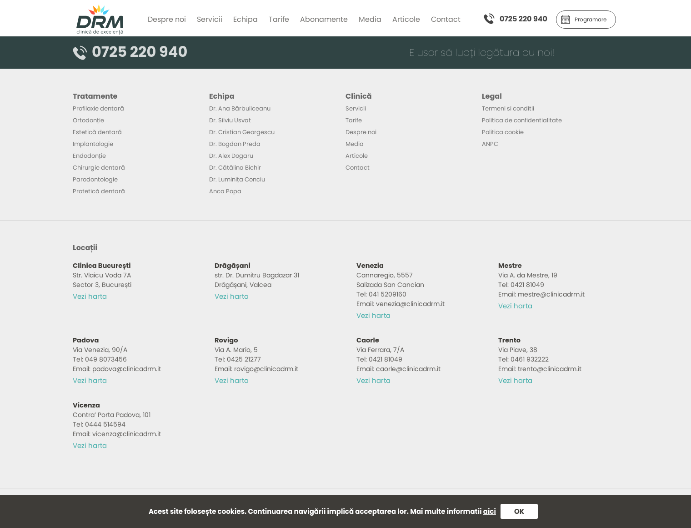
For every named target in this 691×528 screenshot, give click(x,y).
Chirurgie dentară (99, 167)
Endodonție (89, 155)
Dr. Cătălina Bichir (235, 167)
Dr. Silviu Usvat (230, 120)
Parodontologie (95, 179)
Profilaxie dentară (98, 108)
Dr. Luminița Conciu (237, 179)
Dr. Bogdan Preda (234, 144)
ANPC (490, 144)
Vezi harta (90, 296)
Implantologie (93, 144)
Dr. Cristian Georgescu (242, 132)
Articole (406, 19)
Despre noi (167, 19)
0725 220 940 (523, 19)
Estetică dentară (97, 132)
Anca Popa (225, 191)
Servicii (209, 19)
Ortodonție (88, 120)
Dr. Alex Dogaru (231, 155)
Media (370, 19)
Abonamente (324, 19)
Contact (446, 19)
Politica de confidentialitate (522, 120)
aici (489, 511)
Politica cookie (503, 132)
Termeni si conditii (508, 108)
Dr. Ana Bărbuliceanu (239, 108)
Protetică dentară (99, 191)
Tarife (279, 19)
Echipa (245, 19)
